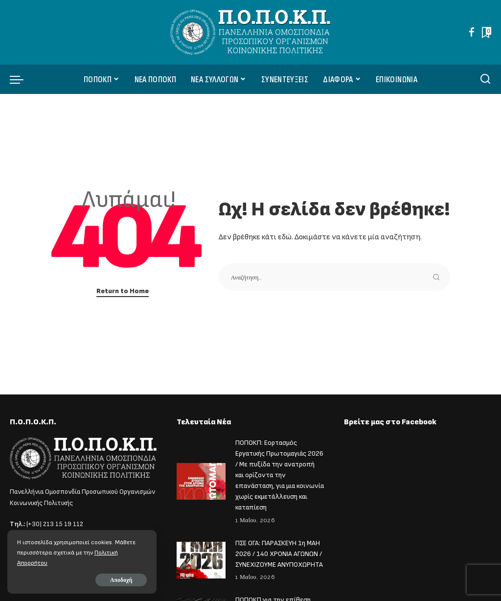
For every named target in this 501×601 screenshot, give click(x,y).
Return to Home (122, 291)
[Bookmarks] (485, 32)
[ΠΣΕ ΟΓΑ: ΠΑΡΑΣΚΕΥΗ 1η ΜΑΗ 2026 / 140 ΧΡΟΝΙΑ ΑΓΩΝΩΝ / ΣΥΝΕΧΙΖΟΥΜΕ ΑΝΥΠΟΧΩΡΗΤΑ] (201, 555)
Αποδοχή (118, 580)
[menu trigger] (21, 79)
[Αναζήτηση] (485, 79)
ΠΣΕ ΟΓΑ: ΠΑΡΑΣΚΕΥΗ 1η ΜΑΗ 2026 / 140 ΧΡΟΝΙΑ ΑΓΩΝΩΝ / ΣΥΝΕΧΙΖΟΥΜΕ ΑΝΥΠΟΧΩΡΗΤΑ (279, 549)
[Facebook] (472, 32)
